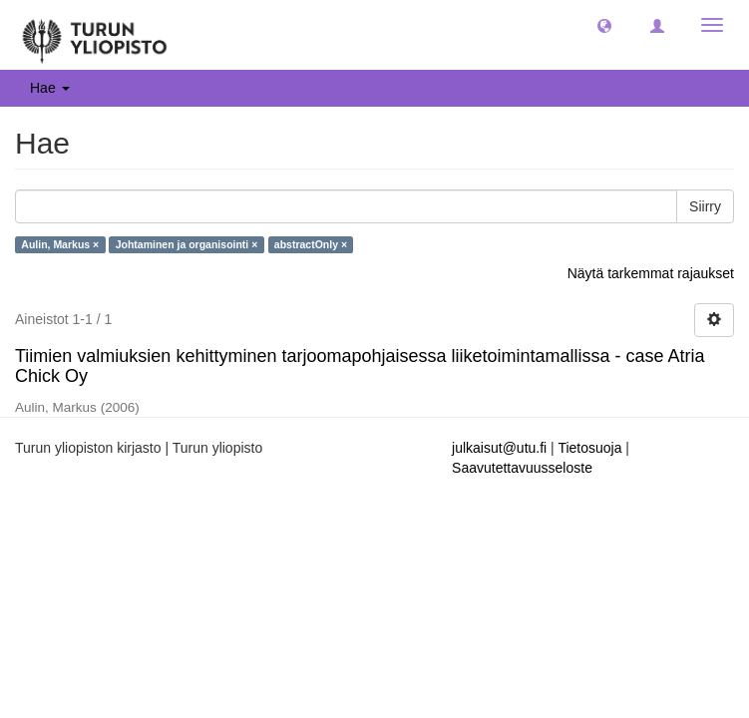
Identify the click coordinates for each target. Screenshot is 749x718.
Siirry (705, 206)
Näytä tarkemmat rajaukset (650, 273)
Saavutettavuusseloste (522, 468)
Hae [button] (50, 88)
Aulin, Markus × (60, 244)
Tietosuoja (589, 448)
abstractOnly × (310, 244)
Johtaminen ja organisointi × (187, 244)
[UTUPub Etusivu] (94, 35)
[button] (604, 25)
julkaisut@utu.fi (499, 448)
